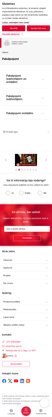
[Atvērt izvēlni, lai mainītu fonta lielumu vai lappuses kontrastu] (41, 412)
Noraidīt (13, 28)
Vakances (7, 260)
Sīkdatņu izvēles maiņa (13, 325)
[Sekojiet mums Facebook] (4, 381)
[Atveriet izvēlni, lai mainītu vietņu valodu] (11, 412)
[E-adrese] (7, 356)
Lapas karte (8, 317)
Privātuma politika (11, 301)
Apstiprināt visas (38, 28)
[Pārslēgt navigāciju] (26, 411)
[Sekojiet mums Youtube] (16, 380)
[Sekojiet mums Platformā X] (10, 381)
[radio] (9, 193)
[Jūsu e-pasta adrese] (27, 229)
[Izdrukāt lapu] (26, 131)
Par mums (8, 283)
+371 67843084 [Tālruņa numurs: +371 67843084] (13, 342)
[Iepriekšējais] (5, 160)
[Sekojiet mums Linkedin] (22, 381)
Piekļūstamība (9, 309)
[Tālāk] (46, 160)
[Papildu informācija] (16, 356)
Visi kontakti (16, 364)
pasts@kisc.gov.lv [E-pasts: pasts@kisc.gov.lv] (14, 346)
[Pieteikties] (27, 238)
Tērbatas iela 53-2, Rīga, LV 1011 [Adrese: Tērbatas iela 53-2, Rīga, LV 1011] (21, 350)
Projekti (6, 275)
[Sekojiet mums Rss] (28, 381)
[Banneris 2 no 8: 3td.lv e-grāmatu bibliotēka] (26, 160)
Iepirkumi (7, 267)
